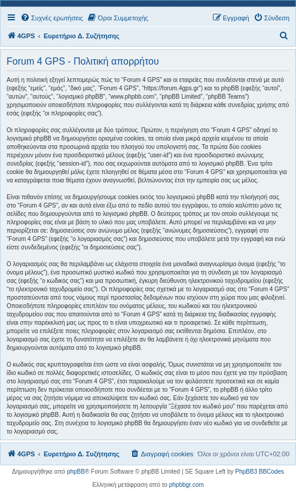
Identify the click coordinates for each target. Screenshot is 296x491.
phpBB (76, 471)
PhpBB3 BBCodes (259, 471)
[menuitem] (51, 18)
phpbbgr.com (186, 484)
